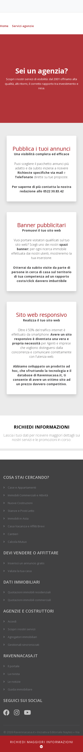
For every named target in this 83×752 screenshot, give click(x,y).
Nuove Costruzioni (20, 503)
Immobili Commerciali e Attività (28, 495)
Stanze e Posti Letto (21, 511)
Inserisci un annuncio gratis (26, 563)
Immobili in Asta (18, 518)
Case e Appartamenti (22, 487)
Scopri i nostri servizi (21, 629)
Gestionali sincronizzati (23, 645)
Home (4, 26)
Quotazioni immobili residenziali (29, 592)
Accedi (12, 621)
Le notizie (14, 682)
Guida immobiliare (20, 689)
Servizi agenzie (23, 26)
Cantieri (13, 534)
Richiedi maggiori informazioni (41, 744)
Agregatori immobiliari (22, 637)
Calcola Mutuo (17, 542)
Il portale (13, 666)
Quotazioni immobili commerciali (29, 600)
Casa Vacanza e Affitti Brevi (26, 526)
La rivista (14, 674)
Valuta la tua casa (20, 571)
